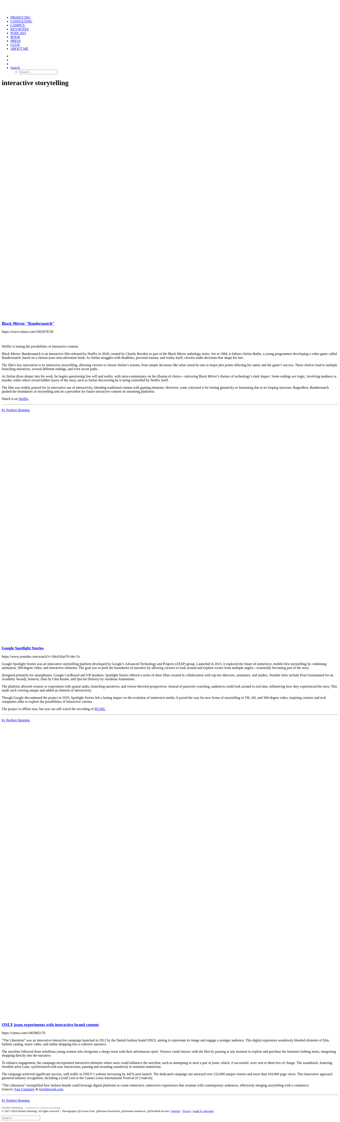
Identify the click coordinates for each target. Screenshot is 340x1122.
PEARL (100, 709)
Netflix (23, 399)
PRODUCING (20, 17)
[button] (15, 68)
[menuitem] (174, 17)
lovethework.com (51, 1089)
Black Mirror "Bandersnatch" (28, 323)
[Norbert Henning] (170, 7)
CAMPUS (17, 25)
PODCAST (18, 33)
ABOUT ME (19, 48)
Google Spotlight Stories (23, 648)
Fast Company (25, 1089)
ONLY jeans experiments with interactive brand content (50, 1024)
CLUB (15, 45)
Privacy (187, 1111)
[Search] (21, 1118)
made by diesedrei (203, 1111)
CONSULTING (21, 21)
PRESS (15, 41)
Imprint (176, 1111)
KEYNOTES (19, 29)
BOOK (15, 37)
